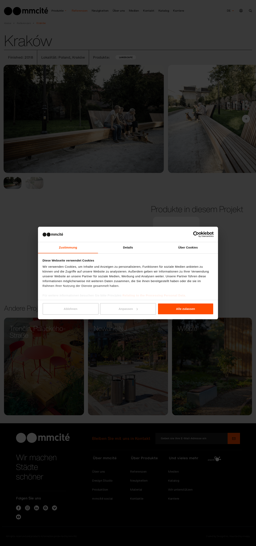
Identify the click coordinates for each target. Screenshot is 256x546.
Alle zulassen (185, 308)
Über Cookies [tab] (188, 247)
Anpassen (128, 308)
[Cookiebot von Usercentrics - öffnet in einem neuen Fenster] (196, 234)
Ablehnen (70, 308)
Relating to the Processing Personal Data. (154, 295)
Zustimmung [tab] (68, 247)
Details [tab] (128, 247)
